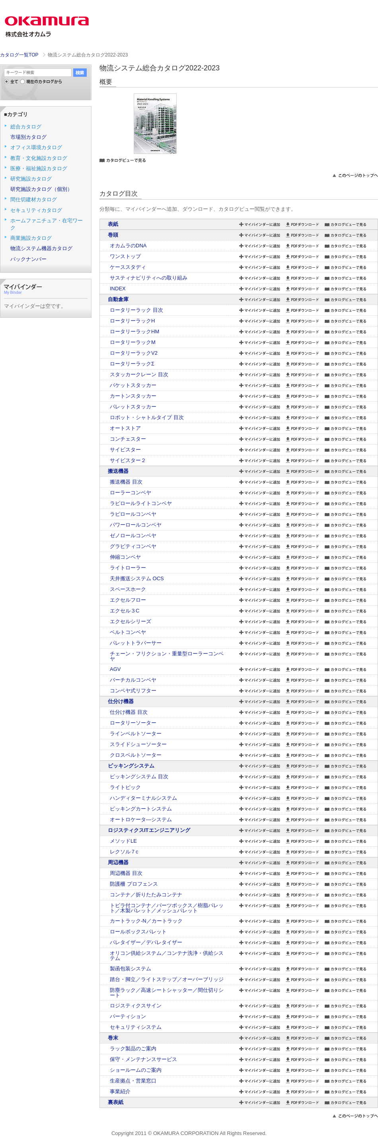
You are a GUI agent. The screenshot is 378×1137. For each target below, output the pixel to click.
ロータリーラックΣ (132, 364)
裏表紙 (115, 1102)
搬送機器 (118, 471)
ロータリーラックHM (134, 331)
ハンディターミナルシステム (143, 798)
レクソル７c (124, 852)
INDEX (118, 289)
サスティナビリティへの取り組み (148, 278)
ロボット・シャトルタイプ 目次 (147, 417)
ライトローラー (128, 568)
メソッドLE (123, 841)
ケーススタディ (128, 267)
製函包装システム (130, 969)
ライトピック (125, 787)
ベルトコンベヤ (128, 632)
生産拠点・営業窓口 (133, 1081)
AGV (115, 669)
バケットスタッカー (133, 385)
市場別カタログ (28, 137)
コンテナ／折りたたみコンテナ (146, 895)
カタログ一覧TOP (19, 55)
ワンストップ (125, 256)
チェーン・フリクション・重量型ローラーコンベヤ (167, 656)
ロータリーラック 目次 (136, 310)
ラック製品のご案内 (133, 1048)
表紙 (113, 224)
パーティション (128, 1016)
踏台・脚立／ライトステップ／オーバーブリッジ (167, 979)
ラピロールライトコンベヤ (141, 503)
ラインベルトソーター (136, 734)
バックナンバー (28, 259)
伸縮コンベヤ (125, 557)
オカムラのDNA (128, 246)
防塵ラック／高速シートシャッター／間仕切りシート (167, 992)
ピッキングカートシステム (141, 809)
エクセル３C (124, 611)
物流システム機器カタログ (41, 248)
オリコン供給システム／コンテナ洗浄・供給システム (167, 955)
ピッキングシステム (131, 766)
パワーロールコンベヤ (136, 525)
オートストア (125, 428)
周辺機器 (118, 862)
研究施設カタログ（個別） (41, 189)
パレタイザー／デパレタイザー (146, 942)
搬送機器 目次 (126, 482)
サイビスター (125, 450)
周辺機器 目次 (126, 873)
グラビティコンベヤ (133, 546)
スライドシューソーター (138, 744)
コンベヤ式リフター (133, 691)
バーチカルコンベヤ (133, 680)
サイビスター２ (128, 460)
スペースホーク (128, 589)
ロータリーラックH (132, 321)
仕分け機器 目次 (129, 712)
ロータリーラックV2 (134, 353)
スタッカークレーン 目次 (139, 374)
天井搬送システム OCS (137, 578)
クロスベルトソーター (136, 755)
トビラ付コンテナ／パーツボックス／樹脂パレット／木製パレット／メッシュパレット (167, 907)
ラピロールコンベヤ (133, 514)
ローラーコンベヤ (130, 493)
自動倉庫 (118, 299)
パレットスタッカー (133, 407)
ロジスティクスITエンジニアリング (149, 830)
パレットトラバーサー (136, 643)
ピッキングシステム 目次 (139, 776)
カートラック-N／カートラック (146, 921)
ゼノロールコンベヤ (133, 535)
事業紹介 (120, 1091)
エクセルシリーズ (130, 621)
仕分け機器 (121, 701)
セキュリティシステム (136, 1027)
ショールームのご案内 (136, 1070)
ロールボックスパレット (138, 932)
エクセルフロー (128, 600)
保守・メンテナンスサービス (143, 1059)
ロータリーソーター (133, 723)
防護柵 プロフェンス (134, 884)
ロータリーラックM (133, 342)
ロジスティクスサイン (136, 1006)
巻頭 (113, 235)
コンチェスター (128, 439)
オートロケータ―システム (141, 819)
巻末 (113, 1038)
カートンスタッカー (133, 396)
